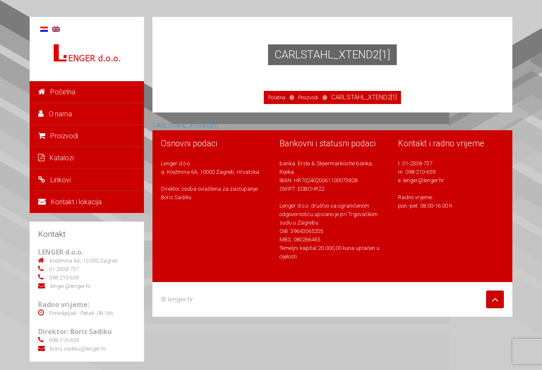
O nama (55, 114)
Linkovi (54, 180)
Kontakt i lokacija (70, 202)
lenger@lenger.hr (423, 180)
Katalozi (56, 158)
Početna (56, 92)
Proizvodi (58, 136)
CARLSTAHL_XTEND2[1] (185, 125)
